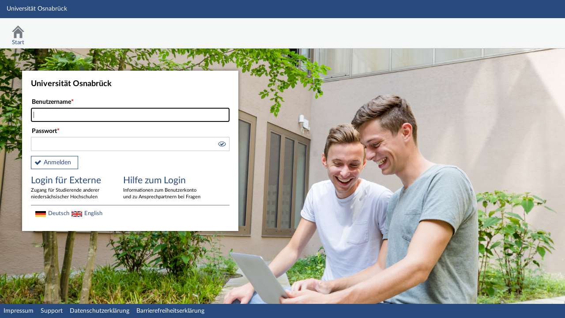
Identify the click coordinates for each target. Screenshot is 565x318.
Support (52, 311)
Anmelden (57, 162)
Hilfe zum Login (163, 188)
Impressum (19, 311)
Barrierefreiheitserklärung (170, 311)
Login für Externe (70, 188)
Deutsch (58, 213)
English (93, 213)
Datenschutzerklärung (99, 311)
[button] (221, 145)
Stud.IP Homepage (531, 30)
